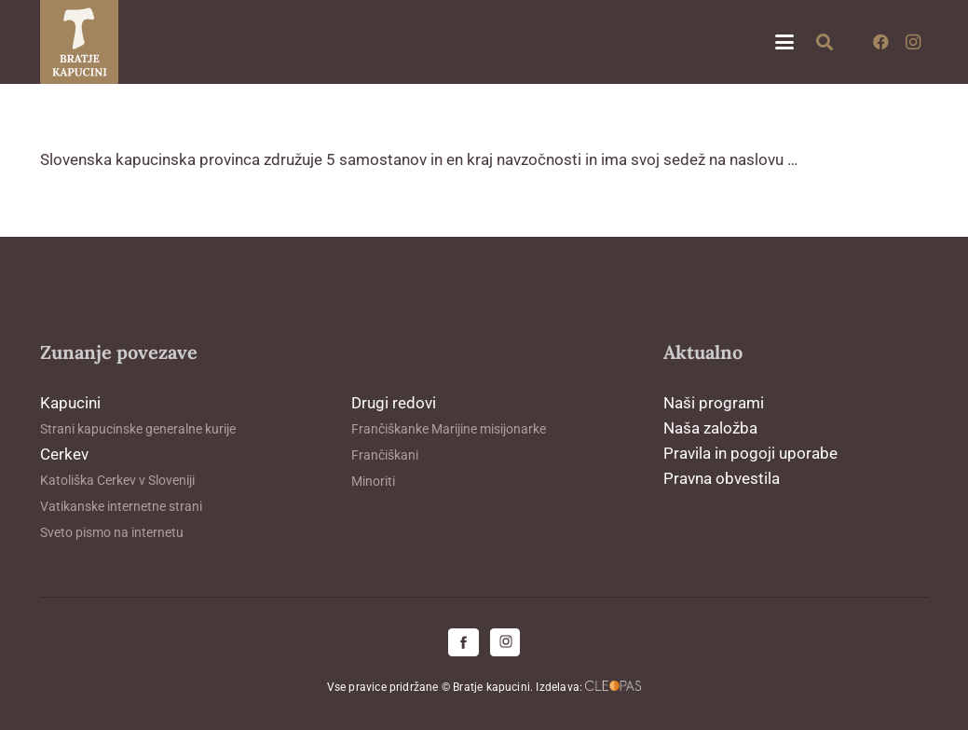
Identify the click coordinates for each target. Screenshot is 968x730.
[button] (784, 42)
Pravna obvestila (721, 478)
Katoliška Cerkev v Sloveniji (117, 480)
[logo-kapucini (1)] (79, 42)
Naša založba (710, 428)
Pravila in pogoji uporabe (750, 453)
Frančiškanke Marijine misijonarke (448, 428)
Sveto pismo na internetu (112, 532)
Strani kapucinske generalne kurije (138, 428)
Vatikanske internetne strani (121, 506)
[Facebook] (881, 42)
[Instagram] (913, 42)
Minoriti (373, 481)
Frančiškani (384, 455)
